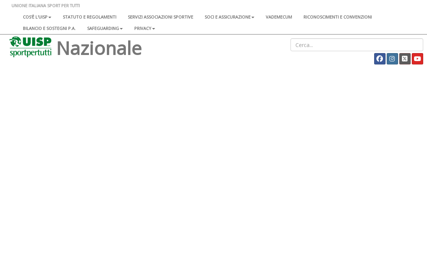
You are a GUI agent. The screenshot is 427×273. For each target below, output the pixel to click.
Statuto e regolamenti (89, 17)
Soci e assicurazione (229, 17)
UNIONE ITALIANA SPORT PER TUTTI (45, 5)
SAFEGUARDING (105, 28)
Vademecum (279, 17)
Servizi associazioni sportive (160, 17)
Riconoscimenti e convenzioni (337, 17)
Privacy (144, 28)
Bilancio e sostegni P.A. (49, 28)
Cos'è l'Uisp (37, 17)
